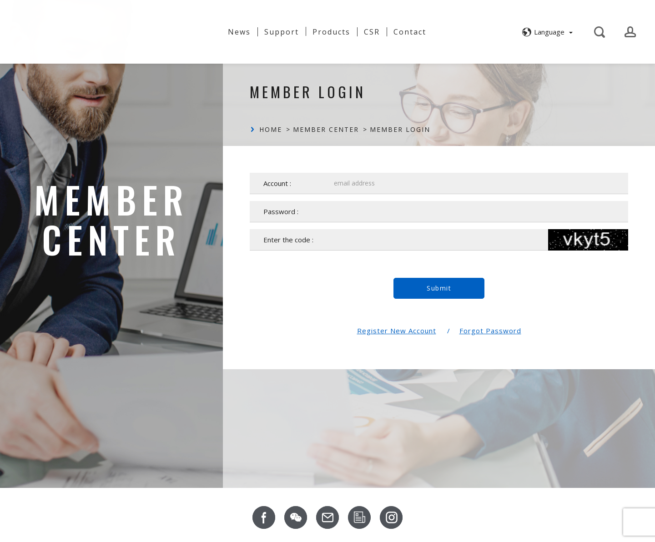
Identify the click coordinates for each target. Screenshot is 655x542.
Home (270, 129)
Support (281, 31)
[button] (546, 31)
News (239, 31)
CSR (372, 31)
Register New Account (396, 330)
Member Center (326, 129)
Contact (409, 31)
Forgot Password (490, 330)
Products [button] (331, 31)
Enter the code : (288, 239)
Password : (280, 211)
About (201, 27)
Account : (277, 183)
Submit (439, 288)
